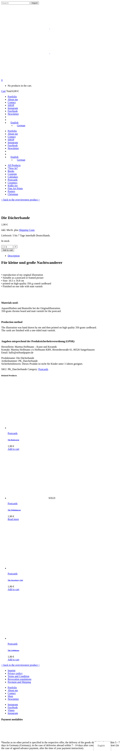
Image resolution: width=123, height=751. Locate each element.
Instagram (13, 704)
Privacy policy (15, 673)
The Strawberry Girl (15, 580)
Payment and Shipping (19, 682)
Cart (3, 91)
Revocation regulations (19, 679)
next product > (32, 199)
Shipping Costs (27, 230)
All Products (14, 165)
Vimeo (11, 710)
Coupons (12, 174)
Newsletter (13, 699)
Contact (12, 693)
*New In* (13, 168)
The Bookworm (13, 440)
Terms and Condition (18, 676)
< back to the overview (13, 199)
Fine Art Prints (15, 188)
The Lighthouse (13, 650)
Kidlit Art (13, 185)
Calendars (13, 177)
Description (14, 255)
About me (13, 690)
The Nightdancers (14, 510)
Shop (10, 696)
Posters (11, 191)
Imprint (11, 670)
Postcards (12, 179)
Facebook (13, 707)
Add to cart (8, 250)
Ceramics (12, 182)
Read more (13, 519)
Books (11, 171)
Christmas (13, 194)
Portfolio (12, 687)
